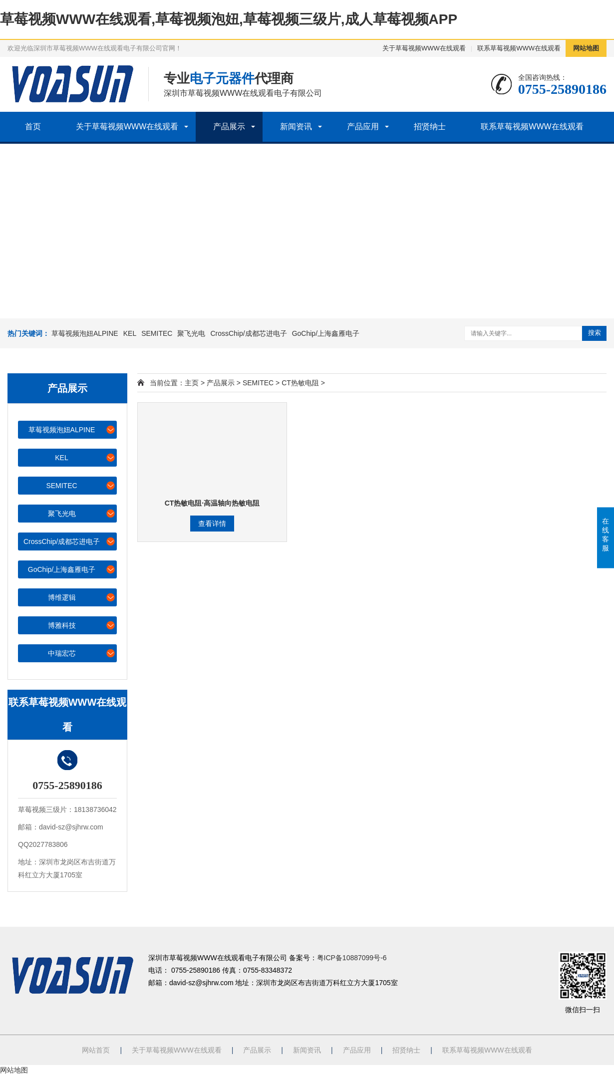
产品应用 (363, 126)
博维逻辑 (82, 597)
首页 (33, 126)
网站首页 (96, 1050)
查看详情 (212, 524)
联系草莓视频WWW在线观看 (519, 48)
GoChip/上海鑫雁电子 (325, 333)
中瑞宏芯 (82, 653)
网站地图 (586, 48)
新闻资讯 (296, 126)
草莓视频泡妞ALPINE (84, 333)
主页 (192, 383)
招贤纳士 (430, 126)
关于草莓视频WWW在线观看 (424, 48)
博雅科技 (82, 625)
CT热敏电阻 (300, 383)
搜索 (594, 332)
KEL (129, 333)
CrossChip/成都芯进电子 (248, 333)
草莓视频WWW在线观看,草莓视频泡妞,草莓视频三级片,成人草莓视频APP (228, 19)
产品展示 (229, 126)
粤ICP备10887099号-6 (352, 958)
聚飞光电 (191, 333)
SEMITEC (156, 333)
